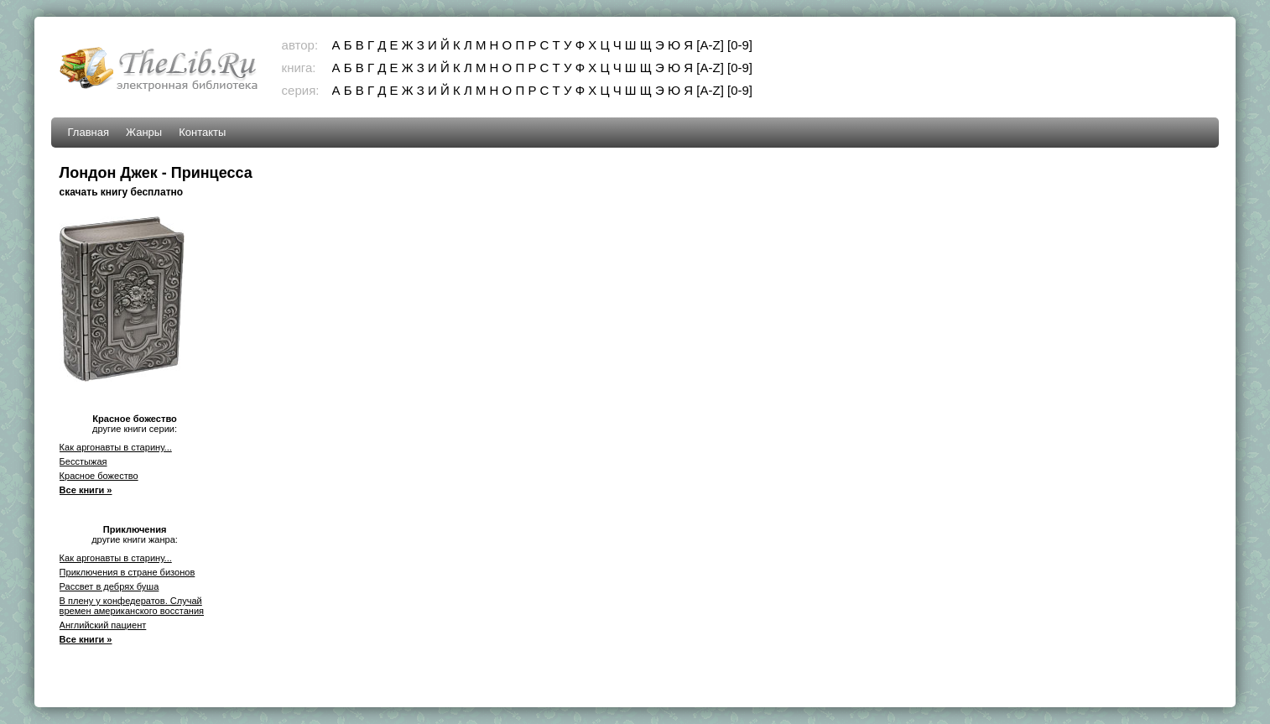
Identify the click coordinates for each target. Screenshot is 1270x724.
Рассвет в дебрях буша (109, 586)
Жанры (144, 132)
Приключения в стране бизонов (127, 572)
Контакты (202, 132)
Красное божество (99, 476)
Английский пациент (103, 625)
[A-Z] (710, 45)
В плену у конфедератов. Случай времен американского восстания (132, 606)
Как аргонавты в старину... (116, 447)
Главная (88, 132)
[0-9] (739, 45)
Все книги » (86, 490)
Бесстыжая (83, 461)
